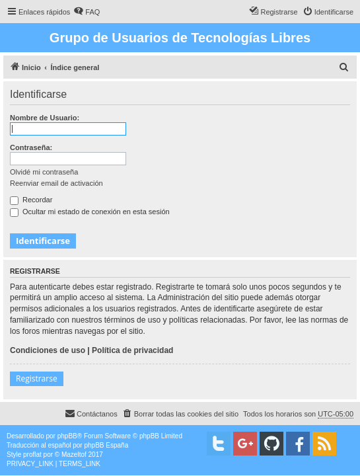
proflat (32, 454)
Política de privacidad (132, 350)
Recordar (31, 200)
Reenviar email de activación (56, 183)
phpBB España (106, 445)
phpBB (67, 436)
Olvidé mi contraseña (44, 172)
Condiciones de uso (47, 350)
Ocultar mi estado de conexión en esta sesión (90, 212)
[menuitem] (86, 12)
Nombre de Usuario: (44, 118)
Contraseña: (31, 147)
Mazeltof (74, 454)
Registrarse (36, 378)
